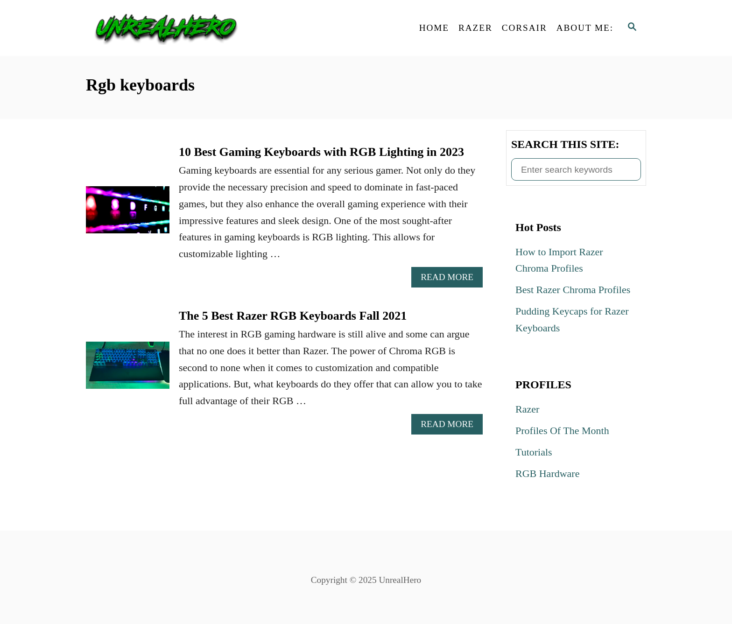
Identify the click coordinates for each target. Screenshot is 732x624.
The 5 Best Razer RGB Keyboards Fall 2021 (293, 316)
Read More (451, 279)
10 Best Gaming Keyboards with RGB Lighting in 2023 (321, 152)
